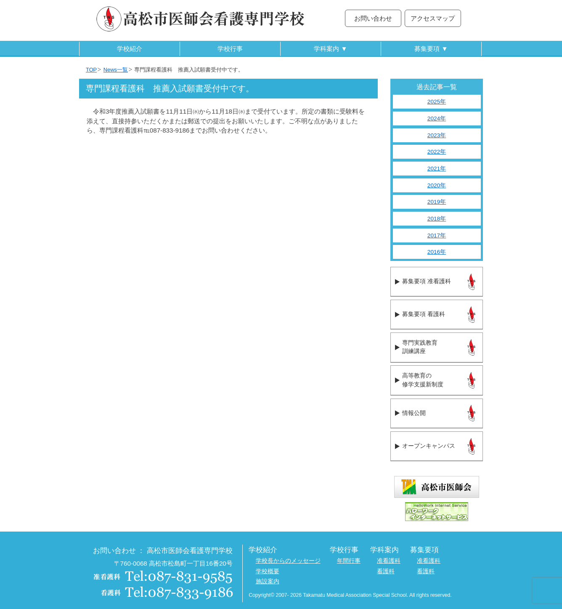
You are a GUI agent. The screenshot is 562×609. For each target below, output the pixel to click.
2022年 (436, 152)
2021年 (436, 168)
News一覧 (115, 69)
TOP (91, 69)
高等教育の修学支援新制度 (422, 380)
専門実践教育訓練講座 (419, 347)
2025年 (436, 101)
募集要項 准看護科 (426, 281)
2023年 (436, 135)
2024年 (436, 118)
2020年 (436, 185)
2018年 (436, 218)
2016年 (436, 252)
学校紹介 (129, 48)
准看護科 (388, 561)
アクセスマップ (433, 18)
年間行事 (349, 561)
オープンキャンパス (428, 446)
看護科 (386, 571)
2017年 (436, 235)
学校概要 (267, 571)
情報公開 (414, 413)
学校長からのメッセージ (288, 561)
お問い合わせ (373, 18)
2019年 (436, 202)
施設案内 (267, 581)
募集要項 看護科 (423, 314)
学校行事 (230, 48)
